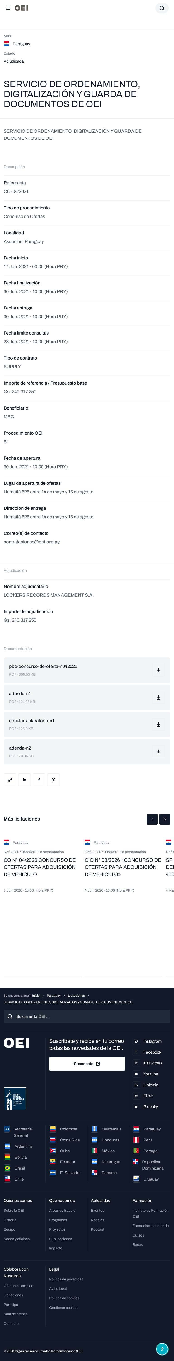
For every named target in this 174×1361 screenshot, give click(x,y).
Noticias (97, 1220)
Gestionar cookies (63, 1308)
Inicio (36, 995)
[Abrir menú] (8, 8)
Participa (11, 1305)
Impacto (55, 1248)
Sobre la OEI (14, 1210)
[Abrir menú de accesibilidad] (162, 1349)
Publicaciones (60, 1239)
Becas (138, 1245)
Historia (10, 1220)
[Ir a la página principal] (21, 8)
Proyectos (57, 1229)
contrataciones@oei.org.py (32, 541)
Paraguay (54, 995)
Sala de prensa (16, 1314)
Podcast (97, 1229)
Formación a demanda (151, 1226)
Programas (58, 1220)
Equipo (9, 1229)
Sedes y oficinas (17, 1239)
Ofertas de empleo (18, 1286)
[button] (152, 819)
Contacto (11, 1324)
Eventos (97, 1210)
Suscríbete (87, 1064)
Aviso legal (58, 1288)
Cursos (138, 1235)
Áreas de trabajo (62, 1210)
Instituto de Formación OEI (151, 1213)
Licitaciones (76, 995)
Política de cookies (64, 1298)
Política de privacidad (66, 1279)
